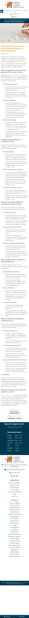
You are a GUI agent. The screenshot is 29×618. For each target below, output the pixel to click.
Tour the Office (14, 489)
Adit (22, 583)
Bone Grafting (14, 505)
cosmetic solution (10, 127)
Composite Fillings (14, 507)
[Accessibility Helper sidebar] (1, 11)
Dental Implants (14, 516)
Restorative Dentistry (14, 545)
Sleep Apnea (14, 550)
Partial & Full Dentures (14, 534)
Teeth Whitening (14, 552)
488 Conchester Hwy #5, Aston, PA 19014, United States (15, 465)
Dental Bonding (14, 512)
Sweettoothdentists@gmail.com (15, 469)
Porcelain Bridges (14, 538)
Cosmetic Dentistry (14, 510)
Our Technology (14, 487)
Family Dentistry (14, 521)
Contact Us (14, 496)
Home (5, 20)
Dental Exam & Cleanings (14, 514)
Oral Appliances (14, 527)
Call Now (7, 616)
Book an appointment (7, 395)
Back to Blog (14, 411)
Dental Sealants (14, 518)
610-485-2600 (14, 14)
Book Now (22, 616)
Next (19, 417)
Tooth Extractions (14, 554)
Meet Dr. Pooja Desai (14, 483)
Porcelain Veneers (14, 543)
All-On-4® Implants (14, 503)
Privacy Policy (21, 582)
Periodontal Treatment (14, 536)
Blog (9, 20)
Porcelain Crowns (14, 541)
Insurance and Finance (14, 492)
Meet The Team (14, 485)
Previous (11, 417)
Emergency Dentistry (14, 556)
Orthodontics (14, 532)
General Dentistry (14, 523)
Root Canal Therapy (14, 547)
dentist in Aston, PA (18, 181)
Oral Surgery (14, 529)
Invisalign (14, 525)
